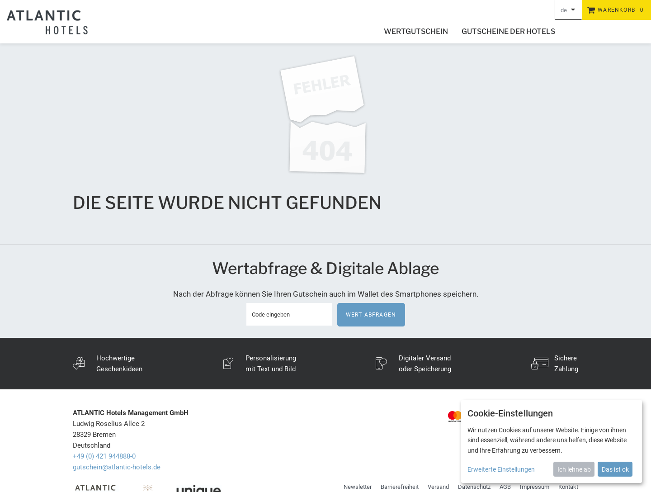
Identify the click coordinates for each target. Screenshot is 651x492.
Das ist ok (615, 469)
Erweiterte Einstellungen (501, 469)
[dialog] (551, 441)
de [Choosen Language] (564, 10)
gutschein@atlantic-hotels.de (116, 467)
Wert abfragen (371, 315)
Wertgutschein (416, 31)
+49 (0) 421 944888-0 (104, 456)
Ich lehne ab (574, 469)
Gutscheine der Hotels (508, 31)
